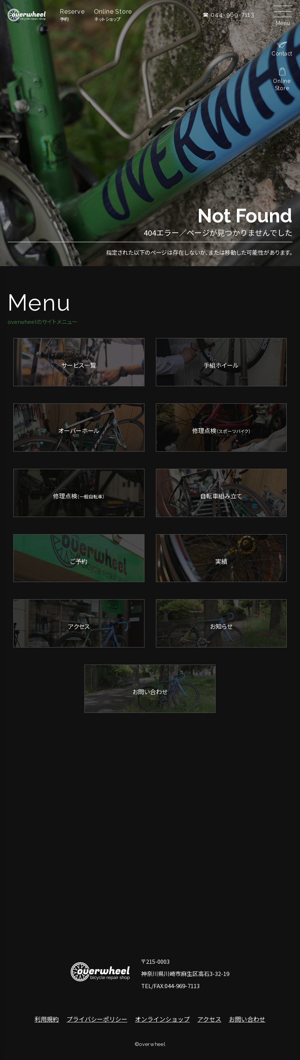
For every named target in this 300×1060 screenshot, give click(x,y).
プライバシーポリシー (97, 1019)
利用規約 (47, 1019)
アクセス (209, 1019)
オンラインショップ (162, 1019)
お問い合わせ (247, 1019)
